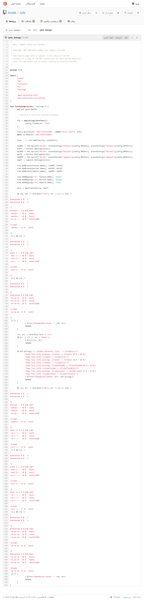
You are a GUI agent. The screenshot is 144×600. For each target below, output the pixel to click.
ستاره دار (107, 13)
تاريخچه (118, 37)
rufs (22, 13)
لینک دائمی (108, 37)
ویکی (71, 21)
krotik (12, 13)
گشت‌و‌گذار (30, 4)
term (35, 30)
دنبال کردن (85, 13)
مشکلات (28, 21)
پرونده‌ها (11, 21)
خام (126, 37)
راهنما (42, 4)
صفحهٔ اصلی (16, 4)
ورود (135, 4)
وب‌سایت (126, 597)
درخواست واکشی (51, 21)
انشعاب (129, 13)
